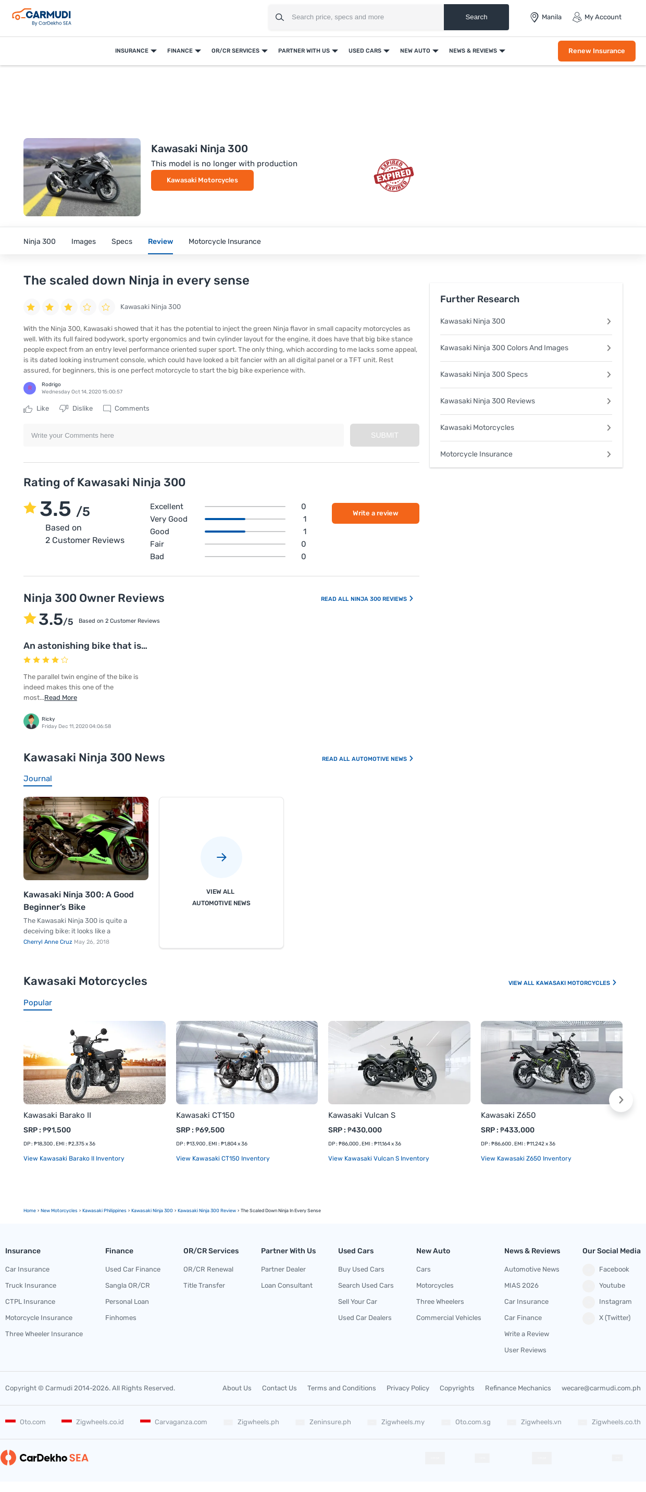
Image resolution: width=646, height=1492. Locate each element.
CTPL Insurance (30, 1301)
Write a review (376, 513)
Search (476, 17)
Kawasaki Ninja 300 (526, 321)
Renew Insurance (596, 51)
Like (36, 408)
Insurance (131, 50)
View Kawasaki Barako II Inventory (74, 1158)
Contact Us (279, 1388)
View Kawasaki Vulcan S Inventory (378, 1158)
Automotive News (383, 759)
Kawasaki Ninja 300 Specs (526, 374)
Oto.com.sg (466, 1422)
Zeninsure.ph (323, 1422)
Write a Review (526, 1334)
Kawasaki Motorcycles (202, 180)
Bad (228, 556)
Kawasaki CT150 (205, 1115)
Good (228, 531)
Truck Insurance (30, 1285)
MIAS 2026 (521, 1285)
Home (29, 1210)
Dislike (76, 408)
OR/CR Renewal (208, 1269)
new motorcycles (59, 1210)
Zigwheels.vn (534, 1422)
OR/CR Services (235, 50)
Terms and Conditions (341, 1388)
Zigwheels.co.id (92, 1422)
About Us (237, 1388)
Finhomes (120, 1318)
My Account (597, 17)
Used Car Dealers (365, 1318)
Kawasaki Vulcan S (361, 1115)
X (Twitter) (606, 1318)
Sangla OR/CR (127, 1285)
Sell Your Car (357, 1301)
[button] (621, 1100)
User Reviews (525, 1350)
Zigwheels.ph (251, 1422)
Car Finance (523, 1318)
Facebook (605, 1270)
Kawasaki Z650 (508, 1115)
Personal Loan (127, 1301)
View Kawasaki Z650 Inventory (526, 1158)
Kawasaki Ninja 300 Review (207, 1210)
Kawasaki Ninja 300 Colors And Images (526, 347)
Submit (385, 435)
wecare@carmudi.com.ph (601, 1388)
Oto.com (25, 1422)
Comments (126, 408)
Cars (423, 1269)
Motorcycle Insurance (225, 241)
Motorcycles (435, 1285)
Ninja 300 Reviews (382, 599)
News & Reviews (473, 50)
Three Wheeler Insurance (44, 1334)
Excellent (228, 506)
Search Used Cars (366, 1285)
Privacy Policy (408, 1388)
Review (160, 241)
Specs (121, 241)
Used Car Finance (132, 1269)
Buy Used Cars (361, 1269)
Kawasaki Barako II (57, 1115)
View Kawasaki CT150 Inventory (223, 1158)
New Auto (415, 50)
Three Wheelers (440, 1301)
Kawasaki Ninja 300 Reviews (526, 401)
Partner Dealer (283, 1269)
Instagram (607, 1302)
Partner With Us (304, 50)
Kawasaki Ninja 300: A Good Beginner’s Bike (78, 901)
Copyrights (457, 1388)
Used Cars (365, 50)
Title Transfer (204, 1285)
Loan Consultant (287, 1285)
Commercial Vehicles (448, 1318)
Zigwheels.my (396, 1422)
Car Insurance (27, 1269)
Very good (228, 519)
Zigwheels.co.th (609, 1422)
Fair (228, 544)
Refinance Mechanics (518, 1388)
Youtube (603, 1286)
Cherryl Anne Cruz (48, 942)
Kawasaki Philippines (104, 1210)
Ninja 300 (39, 241)
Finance (180, 50)
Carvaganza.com (173, 1422)
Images (83, 241)
